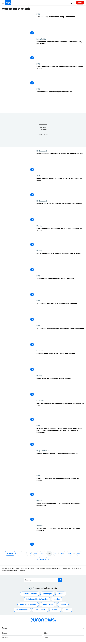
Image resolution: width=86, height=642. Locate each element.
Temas (4, 628)
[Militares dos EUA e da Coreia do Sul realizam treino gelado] (60, 212)
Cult (38, 176)
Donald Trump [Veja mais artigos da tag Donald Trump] (48, 604)
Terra (46, 638)
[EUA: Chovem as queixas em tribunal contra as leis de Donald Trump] (60, 75)
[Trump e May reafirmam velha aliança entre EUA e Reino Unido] (60, 337)
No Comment (42, 151)
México (39, 501)
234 (69, 553)
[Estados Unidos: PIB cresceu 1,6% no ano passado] (60, 362)
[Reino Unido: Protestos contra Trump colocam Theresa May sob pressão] (60, 50)
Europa (4, 633)
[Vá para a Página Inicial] (8, 2)
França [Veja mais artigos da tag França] (60, 594)
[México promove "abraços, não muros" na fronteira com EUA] (60, 162)
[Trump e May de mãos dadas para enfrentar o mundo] (60, 312)
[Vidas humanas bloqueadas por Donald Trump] (60, 100)
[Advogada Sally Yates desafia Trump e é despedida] (60, 25)
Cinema (40, 526)
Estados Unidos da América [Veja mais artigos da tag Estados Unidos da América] (36, 599)
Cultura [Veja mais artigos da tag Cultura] (63, 604)
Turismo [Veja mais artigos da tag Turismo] (55, 610)
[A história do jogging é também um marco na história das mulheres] (60, 537)
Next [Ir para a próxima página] (42, 559)
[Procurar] (43, 580)
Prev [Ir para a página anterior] (11, 553)
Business (5, 638)
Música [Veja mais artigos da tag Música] (57, 599)
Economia (40, 351)
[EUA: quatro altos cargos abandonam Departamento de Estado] (60, 487)
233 (62, 553)
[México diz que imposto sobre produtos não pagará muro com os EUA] (60, 512)
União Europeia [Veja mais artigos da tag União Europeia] (22, 610)
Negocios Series (43, 451)
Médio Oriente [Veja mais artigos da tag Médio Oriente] (40, 610)
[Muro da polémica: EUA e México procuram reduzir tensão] (60, 262)
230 (42, 553)
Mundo (39, 226)
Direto (80, 3)
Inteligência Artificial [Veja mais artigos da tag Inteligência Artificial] (28, 604)
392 (78, 553)
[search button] (60, 580)
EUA (38, 14)
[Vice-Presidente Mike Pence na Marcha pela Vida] (60, 287)
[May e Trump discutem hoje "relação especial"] (60, 387)
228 (29, 553)
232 (55, 553)
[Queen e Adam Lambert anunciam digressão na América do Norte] (60, 187)
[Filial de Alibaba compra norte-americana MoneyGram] (60, 462)
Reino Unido (41, 39)
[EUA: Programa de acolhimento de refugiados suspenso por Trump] (60, 237)
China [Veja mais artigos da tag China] (67, 610)
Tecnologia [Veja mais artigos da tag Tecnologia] (47, 594)
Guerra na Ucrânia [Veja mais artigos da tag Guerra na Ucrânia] (30, 594)
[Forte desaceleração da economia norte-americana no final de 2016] (60, 412)
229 (35, 553)
